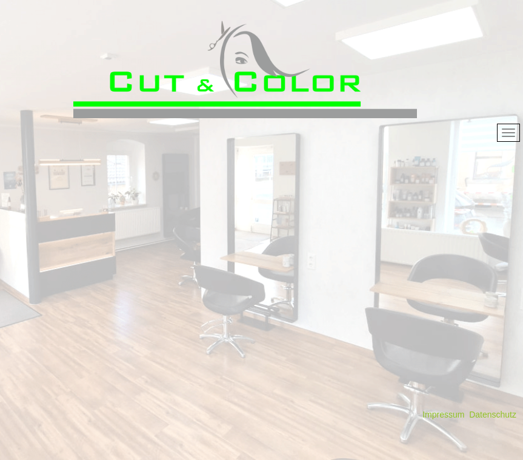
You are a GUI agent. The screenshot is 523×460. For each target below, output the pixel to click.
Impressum (443, 414)
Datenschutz (492, 414)
